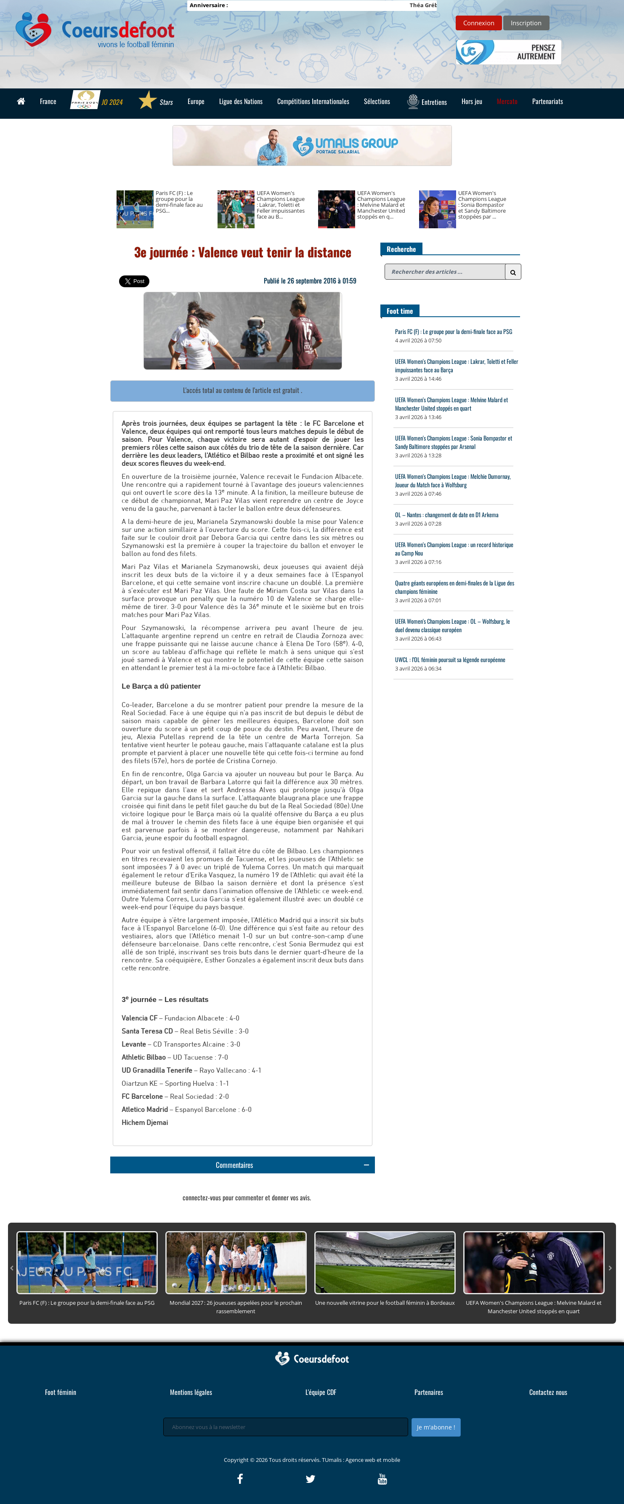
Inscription (526, 23)
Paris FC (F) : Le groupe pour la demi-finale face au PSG (453, 331)
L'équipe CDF (320, 1392)
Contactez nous (548, 1392)
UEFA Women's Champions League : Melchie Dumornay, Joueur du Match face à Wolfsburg (453, 480)
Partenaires (428, 1392)
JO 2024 (97, 100)
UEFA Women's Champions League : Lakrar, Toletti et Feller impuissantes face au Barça (456, 365)
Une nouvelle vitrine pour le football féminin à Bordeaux (385, 1302)
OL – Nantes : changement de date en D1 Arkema (447, 514)
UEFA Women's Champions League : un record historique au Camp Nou (454, 548)
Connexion (478, 23)
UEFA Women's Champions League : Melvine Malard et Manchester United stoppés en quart (451, 403)
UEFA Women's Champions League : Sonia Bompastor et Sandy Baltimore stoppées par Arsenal (453, 442)
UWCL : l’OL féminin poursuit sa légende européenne (450, 659)
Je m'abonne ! (436, 1427)
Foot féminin (60, 1392)
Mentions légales (191, 1392)
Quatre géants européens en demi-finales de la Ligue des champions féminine (454, 587)
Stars (155, 100)
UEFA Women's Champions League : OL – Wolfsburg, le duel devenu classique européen (452, 625)
